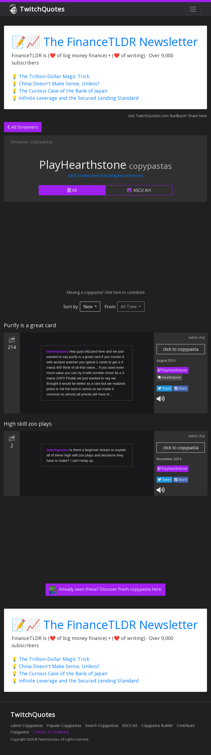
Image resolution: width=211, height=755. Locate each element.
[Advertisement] (105, 245)
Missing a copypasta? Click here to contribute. (105, 292)
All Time (129, 307)
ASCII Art (139, 190)
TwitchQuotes (37, 9)
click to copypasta (180, 349)
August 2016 (166, 360)
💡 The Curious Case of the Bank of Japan (59, 90)
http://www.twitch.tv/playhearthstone (105, 175)
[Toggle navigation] (193, 9)
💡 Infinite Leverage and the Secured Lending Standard (75, 98)
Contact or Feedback (51, 731)
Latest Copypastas (26, 725)
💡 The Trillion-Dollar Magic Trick (50, 76)
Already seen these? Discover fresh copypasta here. (105, 589)
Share (181, 388)
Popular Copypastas (64, 725)
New (88, 307)
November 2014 (169, 459)
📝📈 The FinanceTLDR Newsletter (105, 41)
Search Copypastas (102, 725)
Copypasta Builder (157, 725)
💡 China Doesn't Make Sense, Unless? (55, 83)
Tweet (164, 388)
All (72, 190)
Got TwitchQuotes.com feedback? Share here (167, 115)
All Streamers (23, 127)
